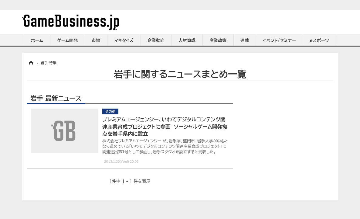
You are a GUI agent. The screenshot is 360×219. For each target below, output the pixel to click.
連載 (244, 40)
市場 (96, 40)
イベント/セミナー (279, 40)
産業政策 (217, 40)
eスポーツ (319, 40)
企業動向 (156, 40)
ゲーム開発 (67, 40)
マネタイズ (124, 40)
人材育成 (186, 40)
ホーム (37, 40)
